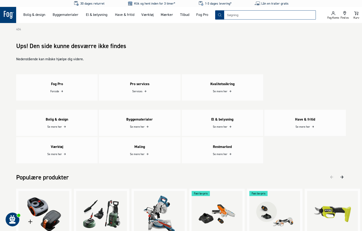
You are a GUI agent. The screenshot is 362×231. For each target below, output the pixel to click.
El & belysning (96, 14)
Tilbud (184, 14)
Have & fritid (124, 14)
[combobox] (270, 15)
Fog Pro (202, 14)
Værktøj (147, 14)
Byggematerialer (65, 14)
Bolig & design (34, 14)
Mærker (167, 14)
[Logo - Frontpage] (8, 15)
